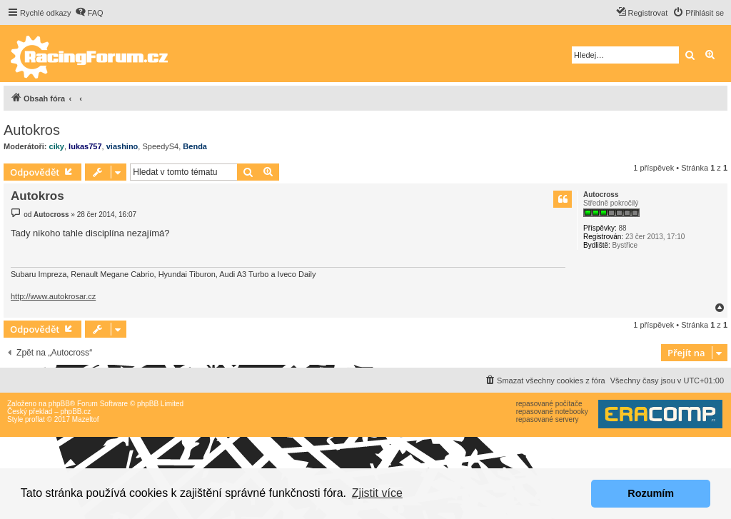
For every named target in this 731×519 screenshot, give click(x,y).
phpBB (59, 404)
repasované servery (547, 419)
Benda (195, 146)
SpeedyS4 (160, 146)
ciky (56, 146)
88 (622, 228)
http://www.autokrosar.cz (53, 296)
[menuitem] (89, 12)
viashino (122, 146)
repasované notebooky (552, 411)
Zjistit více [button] (377, 493)
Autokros (32, 130)
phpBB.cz (75, 411)
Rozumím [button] (650, 493)
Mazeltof (85, 419)
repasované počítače (549, 404)
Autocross (600, 194)
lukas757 (85, 146)
